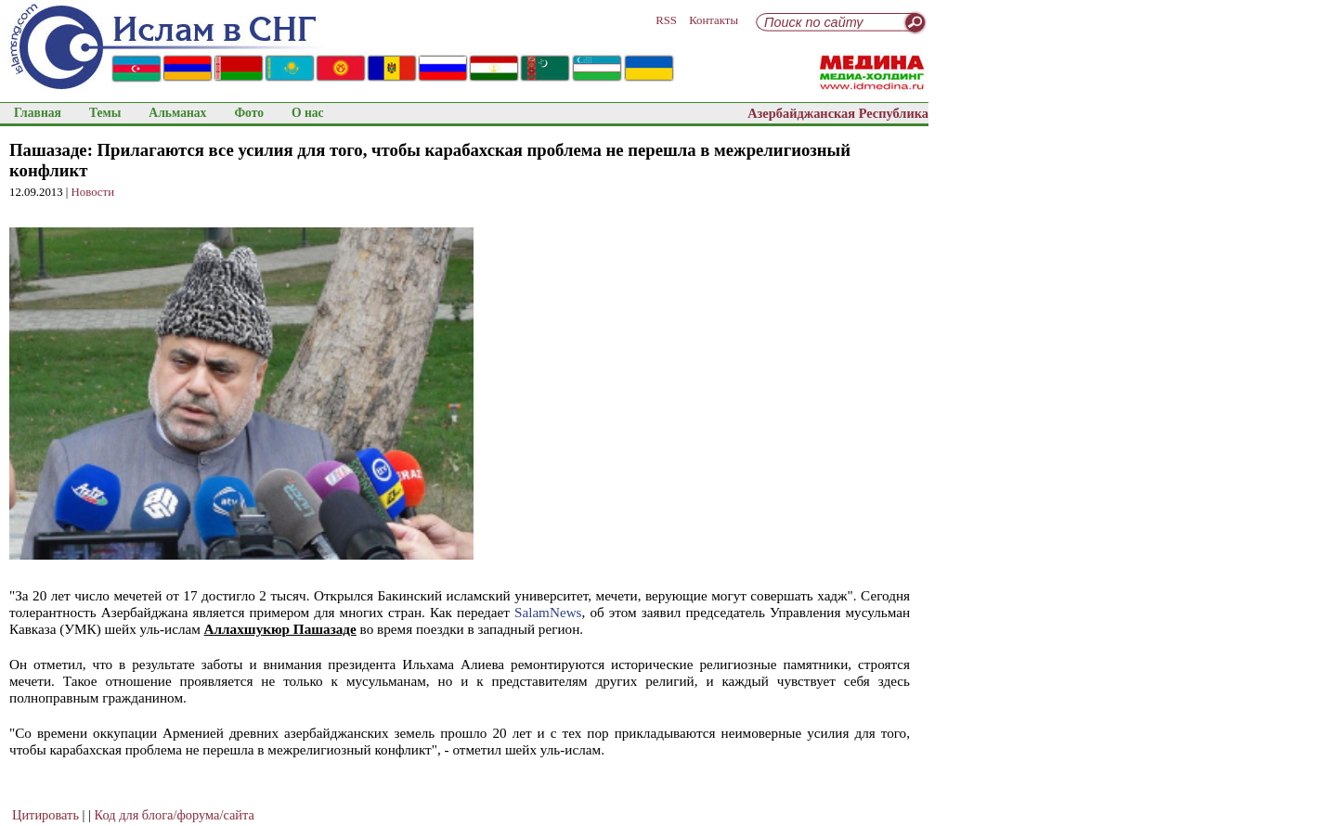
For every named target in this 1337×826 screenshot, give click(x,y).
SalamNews (548, 612)
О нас (308, 113)
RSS (666, 20)
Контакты (713, 20)
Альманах (177, 113)
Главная (37, 113)
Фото (249, 113)
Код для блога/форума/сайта (174, 814)
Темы (105, 113)
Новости (92, 192)
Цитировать (45, 814)
